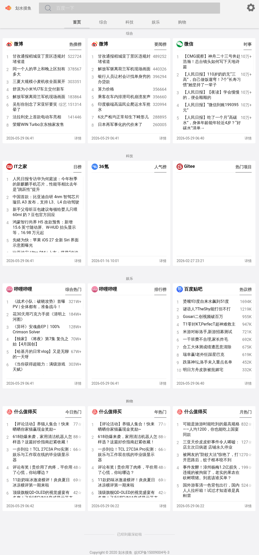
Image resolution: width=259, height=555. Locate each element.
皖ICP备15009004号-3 (151, 552)
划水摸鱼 (17, 8)
